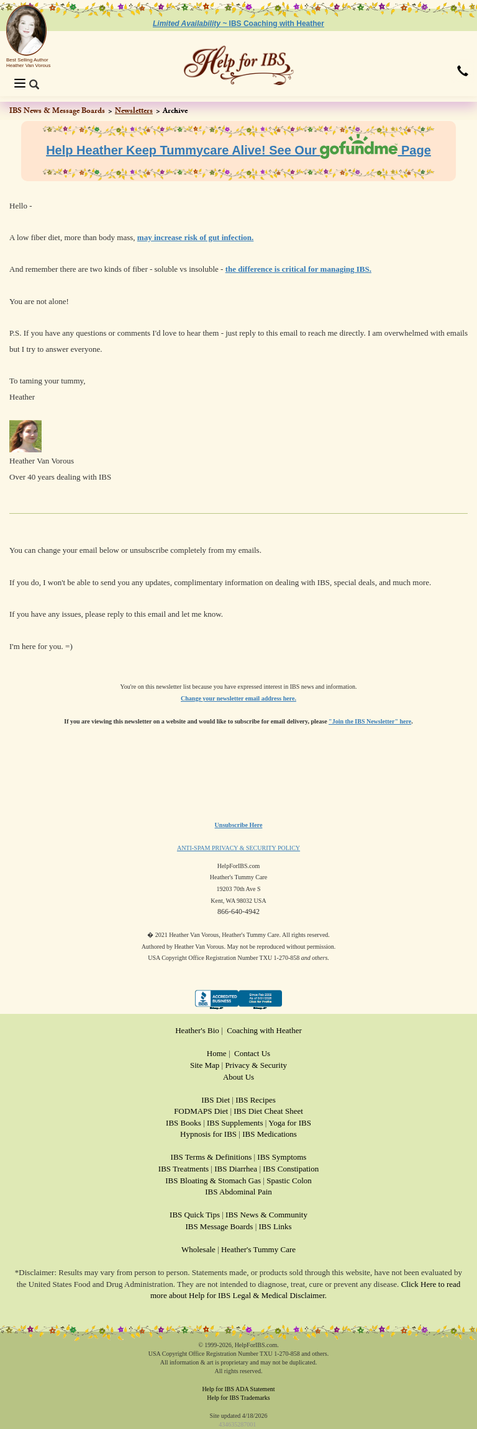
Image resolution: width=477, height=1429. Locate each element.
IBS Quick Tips (195, 1214)
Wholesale (198, 1249)
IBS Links (275, 1226)
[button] (462, 72)
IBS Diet (215, 1099)
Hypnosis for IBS (208, 1134)
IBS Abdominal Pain (238, 1191)
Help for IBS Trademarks (238, 1397)
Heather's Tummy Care (258, 1249)
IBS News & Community (266, 1214)
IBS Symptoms (281, 1157)
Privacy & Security (256, 1065)
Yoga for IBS (289, 1122)
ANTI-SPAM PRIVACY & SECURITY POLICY (238, 847)
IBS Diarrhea (235, 1168)
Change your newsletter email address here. (238, 698)
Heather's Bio (197, 1030)
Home (217, 1053)
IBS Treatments (183, 1168)
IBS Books (183, 1122)
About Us (238, 1077)
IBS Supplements (235, 1122)
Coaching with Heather (264, 1030)
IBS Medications (269, 1134)
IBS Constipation (291, 1168)
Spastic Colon (289, 1180)
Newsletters (134, 110)
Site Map (204, 1065)
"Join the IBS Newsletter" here (370, 721)
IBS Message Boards (219, 1226)
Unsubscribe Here (239, 825)
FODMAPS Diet (201, 1111)
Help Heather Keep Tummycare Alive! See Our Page (238, 150)
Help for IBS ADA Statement (238, 1389)
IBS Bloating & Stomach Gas (213, 1180)
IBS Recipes (255, 1099)
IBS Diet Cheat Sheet (268, 1111)
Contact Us (252, 1053)
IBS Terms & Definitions (211, 1157)
